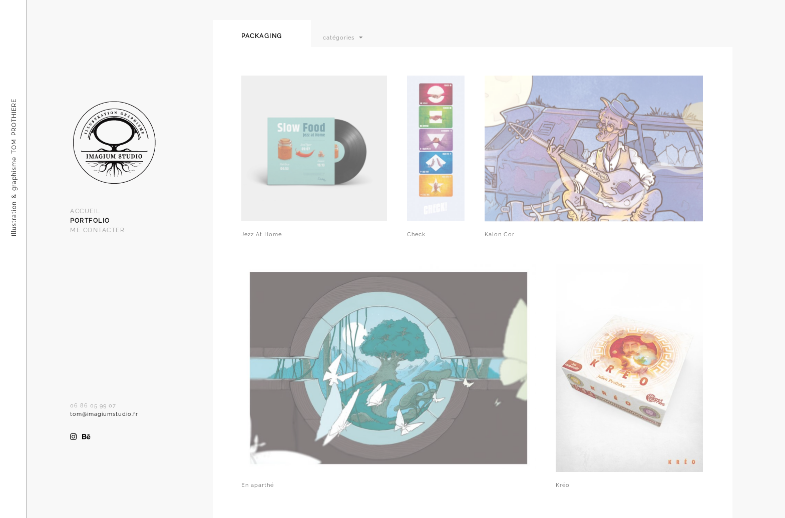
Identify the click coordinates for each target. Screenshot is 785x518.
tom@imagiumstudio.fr (104, 414)
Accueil (85, 211)
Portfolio (90, 220)
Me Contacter (97, 230)
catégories (338, 37)
